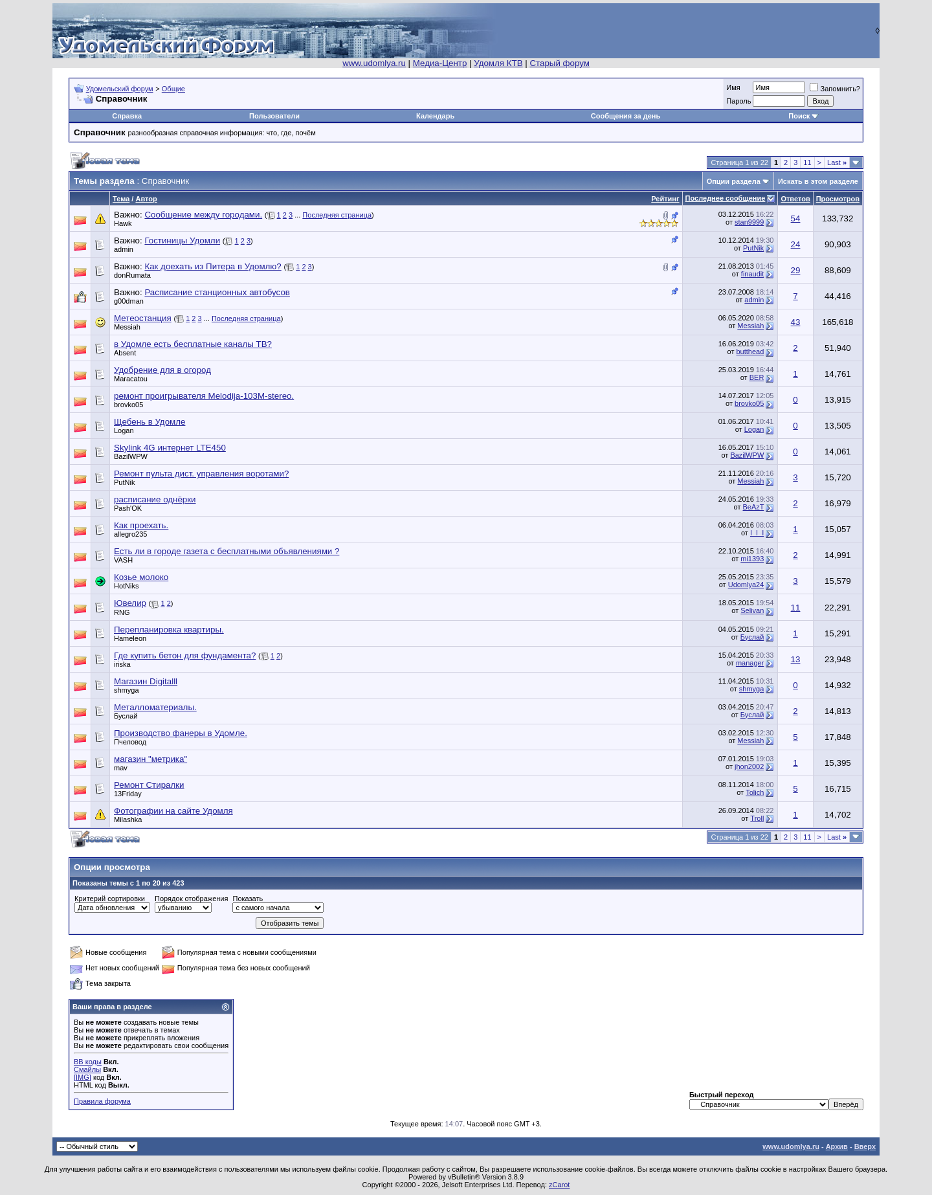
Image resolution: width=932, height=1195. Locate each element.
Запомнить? (835, 89)
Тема (121, 199)
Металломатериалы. (155, 707)
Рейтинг (665, 199)
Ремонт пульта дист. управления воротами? (201, 473)
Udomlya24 (746, 584)
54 (796, 218)
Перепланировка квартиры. (169, 629)
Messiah (127, 327)
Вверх (865, 1146)
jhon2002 (749, 766)
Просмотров (838, 199)
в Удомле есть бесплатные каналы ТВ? (193, 344)
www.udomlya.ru (374, 63)
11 (807, 162)
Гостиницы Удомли (182, 240)
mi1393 (752, 559)
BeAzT (753, 507)
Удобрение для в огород (162, 370)
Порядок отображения (191, 898)
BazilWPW (131, 456)
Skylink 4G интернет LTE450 (170, 447)
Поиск (799, 116)
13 (796, 659)
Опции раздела (733, 181)
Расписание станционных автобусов (216, 292)
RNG (121, 612)
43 (796, 322)
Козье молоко (141, 577)
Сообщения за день (625, 116)
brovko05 (128, 404)
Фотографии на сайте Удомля (173, 811)
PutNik (753, 248)
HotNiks (126, 586)
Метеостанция (143, 318)
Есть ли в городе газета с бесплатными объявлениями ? (226, 551)
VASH (123, 560)
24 (796, 244)
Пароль (738, 101)
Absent (125, 353)
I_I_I (757, 533)
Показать (247, 898)
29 (796, 270)
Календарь (435, 116)
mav (121, 768)
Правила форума (102, 1101)
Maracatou (131, 379)
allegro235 (130, 534)
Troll (757, 818)
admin (123, 249)
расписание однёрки (155, 499)
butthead (750, 351)
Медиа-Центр (440, 63)
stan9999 (749, 222)
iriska (122, 664)
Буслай (752, 637)
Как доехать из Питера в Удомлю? (212, 266)
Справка (127, 116)
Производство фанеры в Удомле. (180, 733)
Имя (733, 87)
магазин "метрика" (150, 759)
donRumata (132, 275)
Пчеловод (130, 742)
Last (837, 162)
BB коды (88, 1062)
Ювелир (130, 603)
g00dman (129, 301)
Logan (124, 430)
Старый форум (559, 63)
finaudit (752, 274)
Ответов (795, 199)
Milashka (128, 819)
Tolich (755, 792)
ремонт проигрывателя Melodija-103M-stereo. (204, 396)
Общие (173, 89)
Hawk (123, 223)
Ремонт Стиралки (149, 785)
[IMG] (82, 1077)
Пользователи (274, 116)
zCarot (559, 1185)
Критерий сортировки (109, 898)
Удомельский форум (119, 89)
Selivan (752, 610)
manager (750, 663)
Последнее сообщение (725, 198)
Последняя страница (337, 215)
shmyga (126, 690)
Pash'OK (128, 508)
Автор (146, 199)
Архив (837, 1146)
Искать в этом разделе (818, 181)
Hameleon (130, 638)
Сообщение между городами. (203, 214)
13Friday (128, 794)
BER (756, 377)
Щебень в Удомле (149, 422)
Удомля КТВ (498, 63)
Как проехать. (141, 525)
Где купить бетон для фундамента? (185, 655)
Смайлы (87, 1069)
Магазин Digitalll (145, 681)
